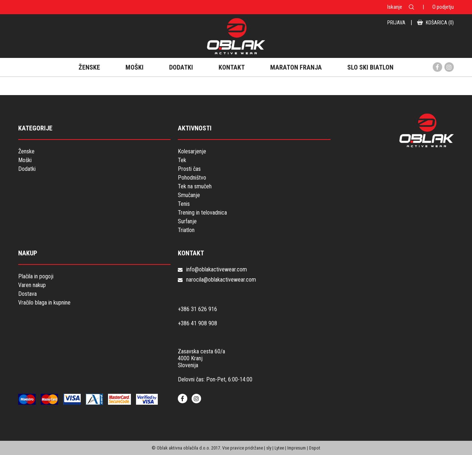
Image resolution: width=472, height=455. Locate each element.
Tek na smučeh (195, 186)
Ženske (26, 151)
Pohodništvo (192, 177)
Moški (25, 160)
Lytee (279, 448)
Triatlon (186, 230)
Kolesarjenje (192, 151)
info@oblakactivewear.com (216, 269)
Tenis (184, 203)
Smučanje (189, 195)
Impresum (296, 448)
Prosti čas (189, 168)
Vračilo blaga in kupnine (44, 302)
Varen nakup (32, 285)
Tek (182, 160)
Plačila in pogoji (35, 276)
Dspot (314, 448)
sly (268, 448)
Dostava (27, 293)
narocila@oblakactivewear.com (221, 279)
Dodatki (27, 168)
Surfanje (187, 221)
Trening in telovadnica (202, 212)
